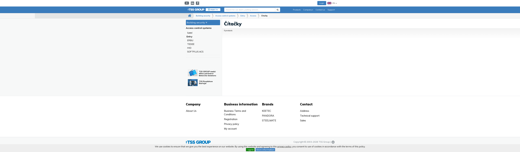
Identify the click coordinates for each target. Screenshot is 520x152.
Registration (230, 119)
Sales (303, 120)
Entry (242, 16)
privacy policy (284, 146)
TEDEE (190, 44)
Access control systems (225, 16)
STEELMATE (269, 120)
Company (308, 10)
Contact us (320, 10)
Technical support (310, 115)
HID (189, 47)
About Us (191, 110)
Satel (189, 32)
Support (331, 10)
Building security (203, 16)
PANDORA (268, 115)
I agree (250, 149)
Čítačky (264, 16)
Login (321, 3)
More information (265, 149)
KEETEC (266, 110)
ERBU (190, 40)
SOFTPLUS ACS (195, 51)
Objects (214, 10)
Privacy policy (231, 124)
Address (304, 110)
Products (297, 10)
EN (332, 3)
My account (230, 128)
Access (253, 16)
